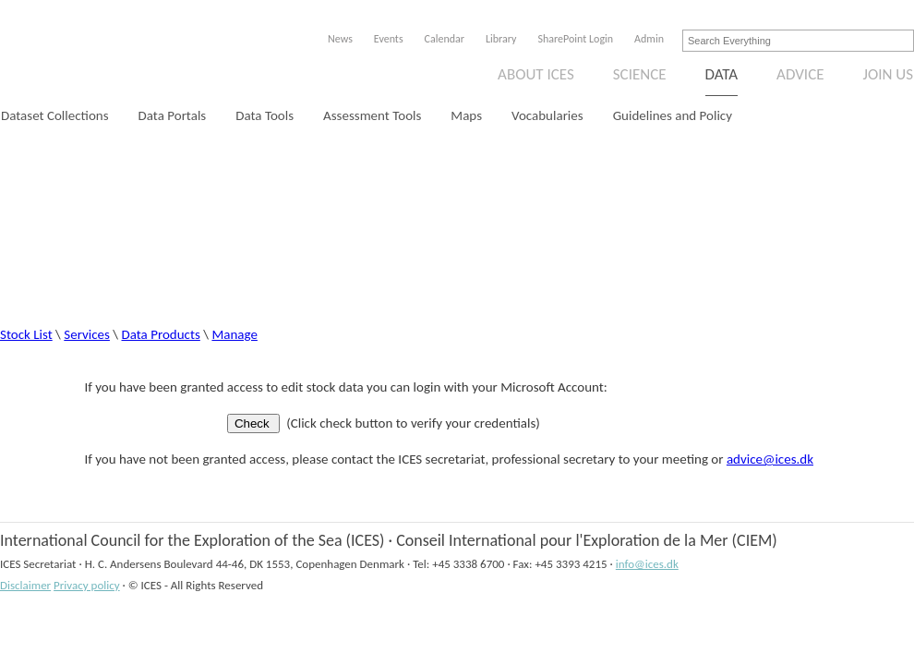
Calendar (444, 38)
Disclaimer (25, 585)
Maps (466, 115)
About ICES (536, 74)
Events (388, 38)
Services (87, 334)
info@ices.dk (647, 564)
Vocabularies (547, 115)
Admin (649, 38)
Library (501, 38)
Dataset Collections (55, 115)
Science (640, 74)
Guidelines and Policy (672, 115)
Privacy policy (87, 585)
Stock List (26, 334)
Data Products (161, 334)
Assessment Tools (372, 115)
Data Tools (264, 115)
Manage (234, 334)
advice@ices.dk (770, 459)
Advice (800, 74)
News (340, 38)
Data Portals (172, 115)
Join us (888, 74)
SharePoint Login (575, 38)
